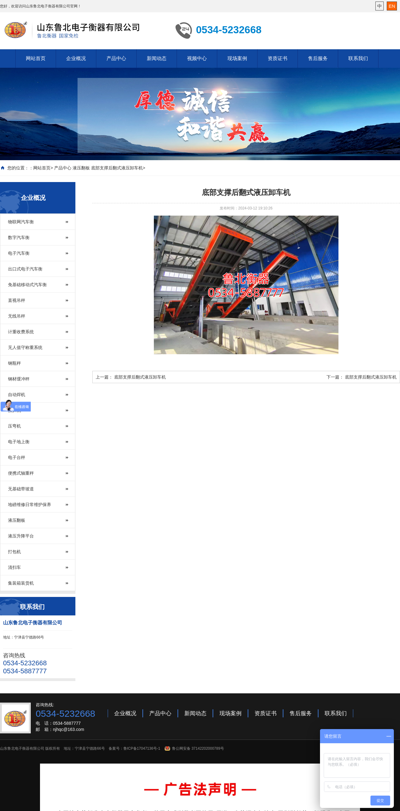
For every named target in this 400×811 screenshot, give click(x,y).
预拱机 (14, 410)
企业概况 (76, 58)
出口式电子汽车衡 (25, 268)
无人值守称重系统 (25, 347)
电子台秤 (16, 457)
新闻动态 (156, 58)
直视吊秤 (16, 300)
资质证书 (277, 58)
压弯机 (14, 426)
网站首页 (36, 58)
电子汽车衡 (19, 253)
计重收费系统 (21, 331)
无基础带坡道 (21, 488)
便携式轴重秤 (21, 473)
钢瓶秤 (14, 363)
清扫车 (14, 567)
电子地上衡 (19, 441)
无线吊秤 (16, 316)
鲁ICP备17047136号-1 (141, 748)
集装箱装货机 (21, 583)
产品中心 (116, 58)
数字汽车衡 (19, 237)
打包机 (14, 551)
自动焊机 (16, 394)
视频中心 (197, 58)
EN (392, 6)
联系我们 (358, 58)
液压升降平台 (21, 535)
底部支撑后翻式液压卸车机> (118, 167)
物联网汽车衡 (21, 221)
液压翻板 (81, 167)
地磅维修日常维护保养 (29, 504)
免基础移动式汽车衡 (27, 284)
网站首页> (43, 167)
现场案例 (237, 58)
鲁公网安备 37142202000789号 (198, 748)
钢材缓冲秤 (19, 378)
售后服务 (318, 58)
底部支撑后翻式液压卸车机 (140, 377)
